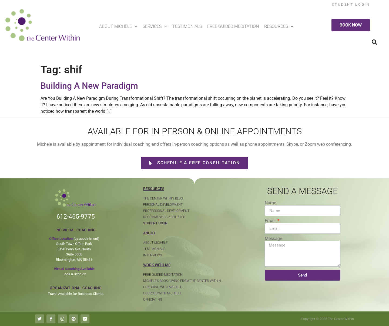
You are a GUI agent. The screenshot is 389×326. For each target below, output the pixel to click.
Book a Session (74, 274)
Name (270, 203)
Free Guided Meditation (233, 26)
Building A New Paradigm (89, 86)
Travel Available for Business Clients (75, 294)
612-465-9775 (75, 216)
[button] (374, 42)
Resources (278, 26)
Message (273, 239)
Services (155, 26)
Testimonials (187, 26)
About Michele (118, 26)
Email (271, 221)
